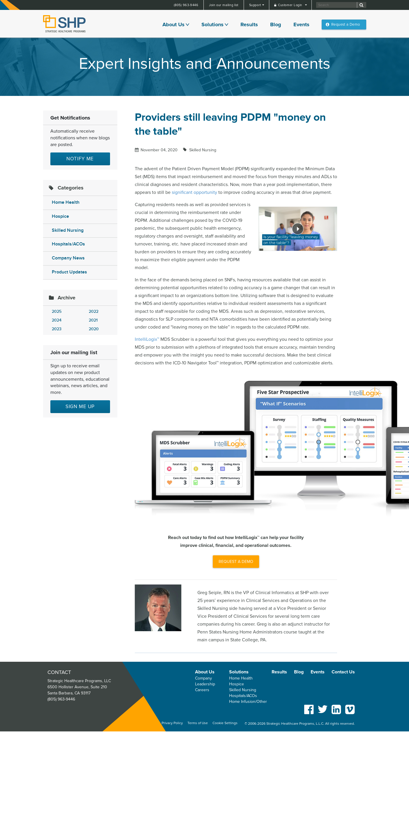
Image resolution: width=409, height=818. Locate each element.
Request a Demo (345, 24)
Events (301, 24)
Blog (275, 24)
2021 (93, 320)
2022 (93, 311)
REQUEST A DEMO (236, 561)
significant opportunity (194, 192)
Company (203, 678)
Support (255, 5)
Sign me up (80, 406)
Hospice (60, 216)
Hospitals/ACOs (68, 244)
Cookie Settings (225, 723)
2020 (94, 329)
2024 (56, 320)
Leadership (205, 684)
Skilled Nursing (68, 230)
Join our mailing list (223, 5)
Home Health (65, 202)
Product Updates (69, 272)
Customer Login (290, 5)
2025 (56, 311)
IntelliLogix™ (147, 339)
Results (249, 24)
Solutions (212, 24)
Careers (202, 689)
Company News (68, 258)
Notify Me (80, 159)
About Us (173, 24)
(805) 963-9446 (186, 5)
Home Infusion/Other (248, 701)
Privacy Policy (172, 723)
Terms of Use (197, 723)
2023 (56, 329)
